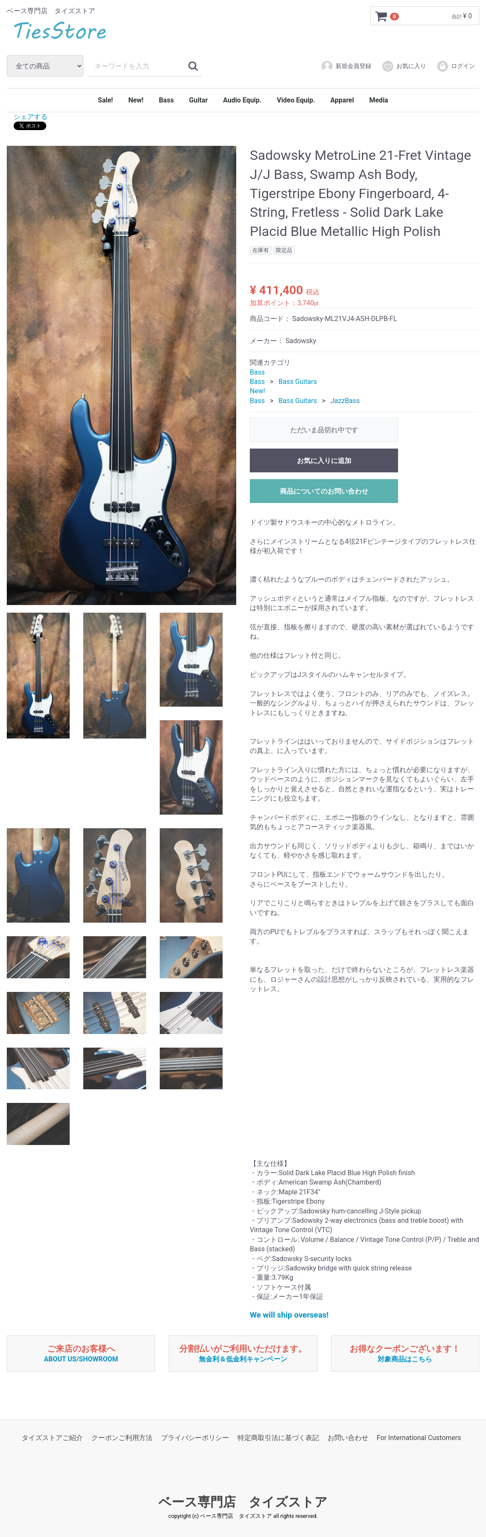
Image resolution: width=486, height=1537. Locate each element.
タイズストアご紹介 (52, 1437)
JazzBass (345, 400)
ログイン (455, 66)
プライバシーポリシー (195, 1437)
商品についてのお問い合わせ (324, 491)
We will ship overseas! (289, 1315)
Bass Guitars (298, 381)
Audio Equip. (242, 100)
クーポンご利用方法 (122, 1437)
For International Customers (419, 1437)
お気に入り (403, 66)
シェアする (31, 117)
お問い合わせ (348, 1437)
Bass (166, 100)
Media (378, 100)
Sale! (105, 100)
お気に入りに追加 (324, 461)
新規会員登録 (346, 66)
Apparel (342, 100)
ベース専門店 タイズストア (243, 1501)
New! (136, 100)
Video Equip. (296, 100)
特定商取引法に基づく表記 (278, 1437)
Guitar (198, 100)
